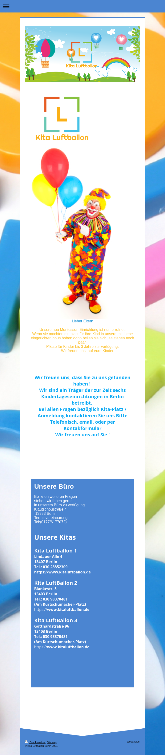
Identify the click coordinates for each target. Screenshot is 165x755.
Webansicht (133, 741)
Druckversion (35, 742)
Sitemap (51, 742)
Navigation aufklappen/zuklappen (82, 6)
